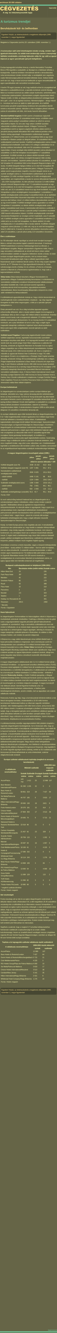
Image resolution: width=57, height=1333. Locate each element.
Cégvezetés (19, 9)
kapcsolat (52, 8)
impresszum (52, 1330)
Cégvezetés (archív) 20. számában (22, 42)
